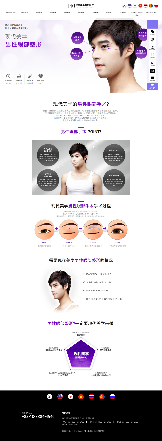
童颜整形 (67, 12)
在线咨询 (123, 12)
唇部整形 (52, 12)
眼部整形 (24, 12)
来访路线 (66, 413)
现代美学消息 (151, 12)
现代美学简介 (11, 12)
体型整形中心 (95, 12)
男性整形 (81, 12)
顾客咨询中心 (38, 415)
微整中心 (109, 12)
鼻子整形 (38, 12)
